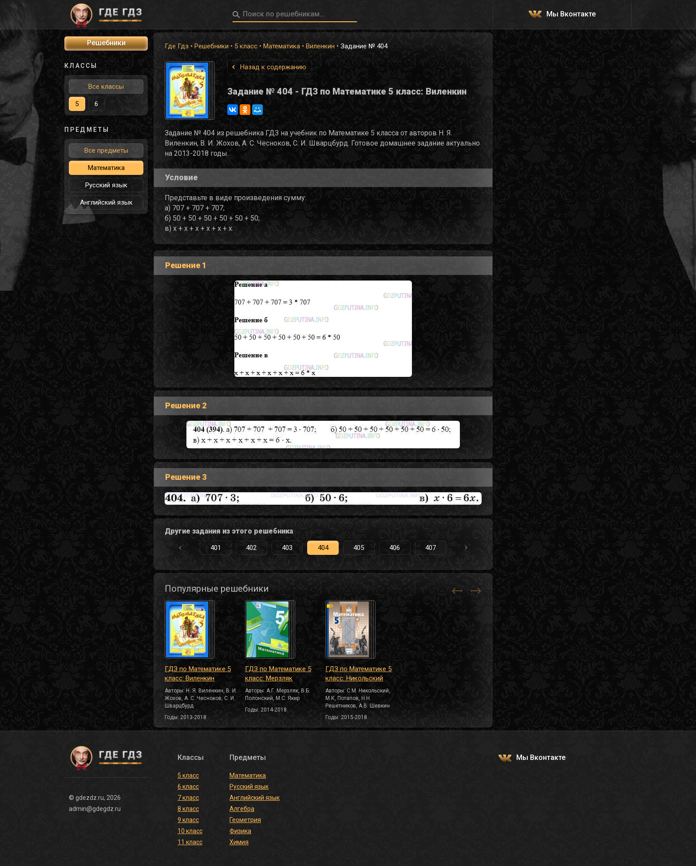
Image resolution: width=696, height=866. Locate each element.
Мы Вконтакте (571, 14)
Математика (281, 46)
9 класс (188, 819)
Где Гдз (177, 46)
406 (394, 548)
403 (287, 548)
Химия (239, 842)
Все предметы (106, 150)
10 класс (190, 830)
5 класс (245, 46)
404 (323, 548)
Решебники (211, 46)
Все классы (106, 87)
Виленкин (320, 46)
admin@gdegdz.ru (95, 808)
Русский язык (106, 185)
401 (215, 548)
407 (430, 548)
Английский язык (106, 202)
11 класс (190, 842)
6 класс (188, 786)
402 (251, 548)
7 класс (188, 797)
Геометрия (245, 819)
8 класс (188, 808)
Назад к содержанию (273, 67)
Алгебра (241, 808)
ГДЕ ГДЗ (106, 14)
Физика (240, 830)
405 (358, 548)
